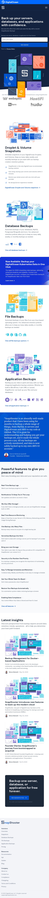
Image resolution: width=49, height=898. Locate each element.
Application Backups (21, 379)
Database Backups (20, 226)
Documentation (6, 854)
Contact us (4, 874)
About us (4, 871)
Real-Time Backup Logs (11, 485)
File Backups (15, 317)
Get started (24, 45)
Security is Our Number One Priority (16, 558)
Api (2, 857)
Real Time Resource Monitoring (14, 515)
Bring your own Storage (11, 547)
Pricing (3, 847)
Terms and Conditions (8, 883)
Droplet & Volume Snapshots (19, 149)
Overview (4, 831)
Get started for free (19, 798)
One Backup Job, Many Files (13, 527)
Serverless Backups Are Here (13, 536)
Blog (2, 863)
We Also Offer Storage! (11, 504)
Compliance (5, 877)
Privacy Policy (11, 49)
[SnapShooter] (10, 2)
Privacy (3, 886)
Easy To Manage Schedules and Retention (18, 570)
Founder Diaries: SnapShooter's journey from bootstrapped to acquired (21, 749)
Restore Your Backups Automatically (16, 588)
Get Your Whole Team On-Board (14, 579)
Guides (3, 860)
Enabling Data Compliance (12, 598)
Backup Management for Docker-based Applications (22, 660)
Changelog (4, 880)
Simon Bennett (13, 673)
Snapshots (4, 834)
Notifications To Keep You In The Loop (16, 495)
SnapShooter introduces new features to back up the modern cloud (24, 704)
